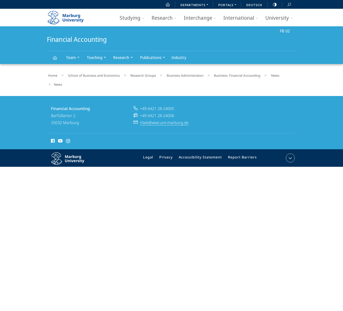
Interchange (201, 18)
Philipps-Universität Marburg (72, 216)
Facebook (52, 195)
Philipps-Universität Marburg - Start (70, 16)
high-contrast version (272, 4)
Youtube (60, 195)
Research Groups (132, 74)
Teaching (98, 58)
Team (74, 58)
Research (165, 18)
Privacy (170, 213)
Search (286, 4)
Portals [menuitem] (228, 5)
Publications (154, 58)
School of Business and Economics (88, 74)
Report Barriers (241, 213)
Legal (154, 213)
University (280, 18)
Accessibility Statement (202, 213)
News (249, 74)
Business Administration (168, 74)
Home (51, 74)
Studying (133, 18)
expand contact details (290, 212)
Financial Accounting (57, 59)
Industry (179, 57)
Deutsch (254, 5)
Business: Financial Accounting (216, 74)
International (242, 18)
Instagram (68, 195)
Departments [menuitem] (195, 5)
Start (165, 4)
